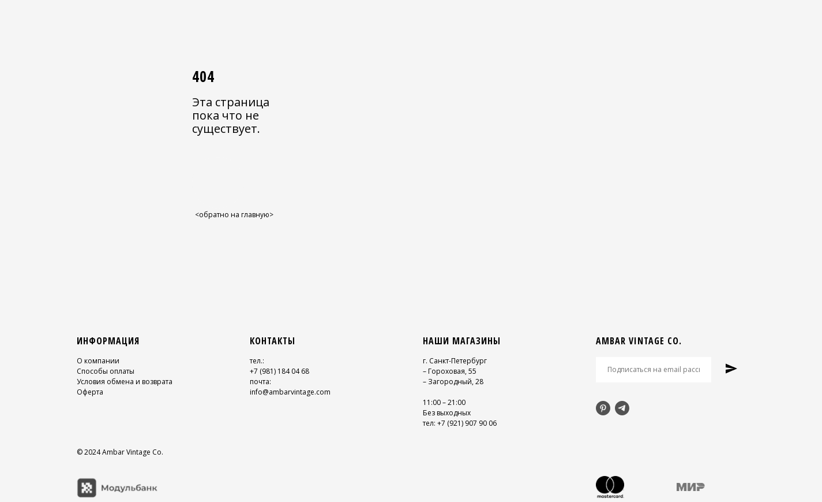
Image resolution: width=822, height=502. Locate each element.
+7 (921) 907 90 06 (467, 423)
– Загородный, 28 (453, 381)
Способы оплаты (105, 371)
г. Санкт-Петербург (455, 361)
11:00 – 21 (439, 402)
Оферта (90, 392)
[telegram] (622, 408)
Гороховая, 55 (452, 371)
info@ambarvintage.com (290, 392)
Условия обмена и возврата (124, 381)
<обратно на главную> (234, 215)
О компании (98, 361)
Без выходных (447, 413)
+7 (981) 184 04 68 (279, 371)
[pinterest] (603, 408)
